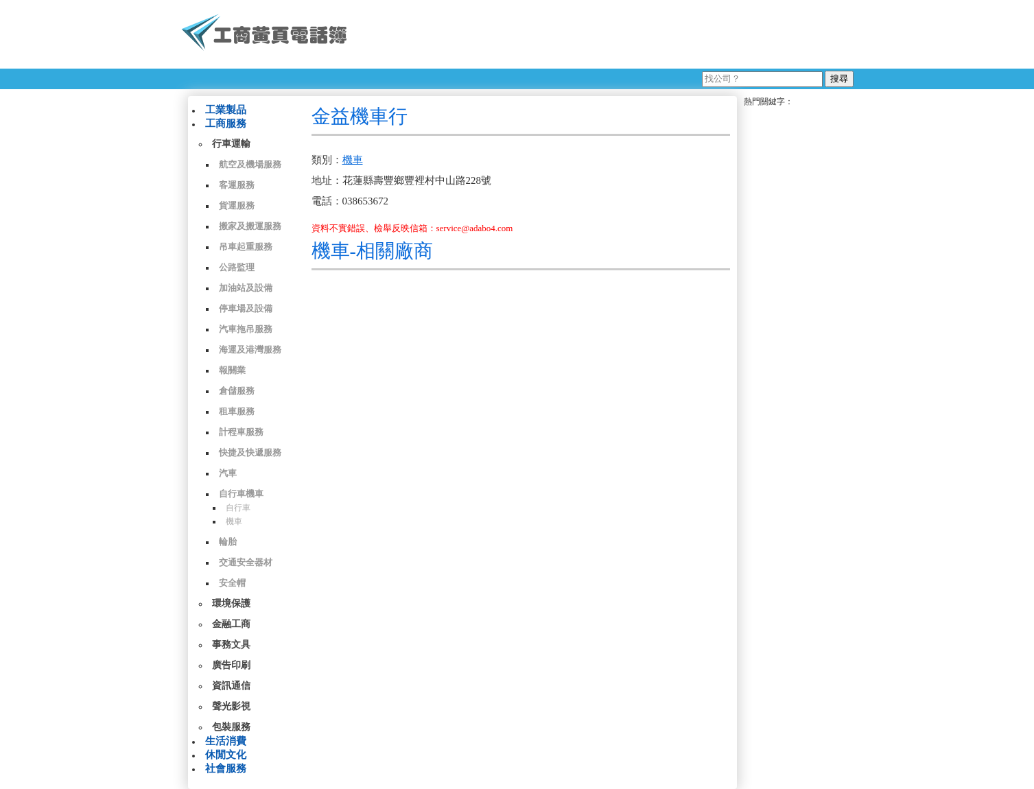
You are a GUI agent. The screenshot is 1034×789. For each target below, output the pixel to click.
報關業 (232, 370)
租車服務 (237, 411)
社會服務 (225, 768)
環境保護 (231, 603)
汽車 (228, 473)
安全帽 (232, 583)
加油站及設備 (245, 288)
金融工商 (231, 624)
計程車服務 (241, 432)
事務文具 (231, 644)
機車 (234, 521)
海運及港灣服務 (250, 349)
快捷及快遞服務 (250, 452)
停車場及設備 (245, 308)
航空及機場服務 (250, 164)
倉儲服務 (237, 391)
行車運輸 (231, 144)
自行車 (238, 508)
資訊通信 (231, 686)
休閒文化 (225, 754)
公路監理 (237, 267)
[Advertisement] (606, 34)
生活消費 (225, 740)
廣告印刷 (231, 665)
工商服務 (225, 123)
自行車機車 (241, 493)
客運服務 (237, 185)
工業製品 (225, 109)
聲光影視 (231, 706)
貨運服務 (237, 205)
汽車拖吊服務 (245, 329)
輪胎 (228, 542)
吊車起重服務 (245, 247)
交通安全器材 (245, 562)
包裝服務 (231, 727)
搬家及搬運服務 (250, 226)
